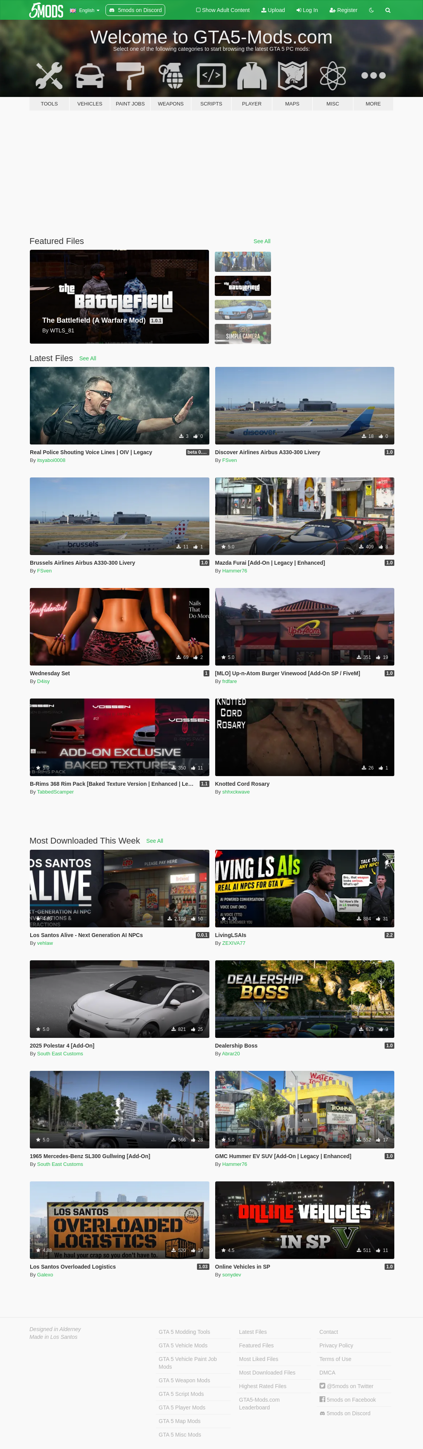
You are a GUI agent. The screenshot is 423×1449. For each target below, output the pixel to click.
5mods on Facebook (347, 1399)
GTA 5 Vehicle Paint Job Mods (188, 1363)
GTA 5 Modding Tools (184, 1332)
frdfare (229, 681)
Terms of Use (335, 1359)
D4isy (43, 681)
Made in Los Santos (53, 1337)
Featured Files (256, 1345)
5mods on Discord (345, 1413)
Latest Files (253, 1332)
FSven (229, 460)
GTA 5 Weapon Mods (184, 1380)
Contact (328, 1332)
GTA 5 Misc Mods (180, 1435)
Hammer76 (234, 571)
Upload (273, 10)
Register (343, 10)
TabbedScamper (55, 792)
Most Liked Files (258, 1359)
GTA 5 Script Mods (181, 1394)
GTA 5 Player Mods (182, 1407)
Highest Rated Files (263, 1386)
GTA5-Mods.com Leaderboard (259, 1404)
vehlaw (45, 943)
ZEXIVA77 (233, 943)
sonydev (231, 1275)
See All (262, 241)
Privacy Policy (336, 1345)
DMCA (327, 1372)
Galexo (45, 1275)
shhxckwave (236, 792)
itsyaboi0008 (51, 460)
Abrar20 (231, 1053)
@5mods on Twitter (346, 1386)
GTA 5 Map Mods (179, 1421)
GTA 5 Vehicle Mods (183, 1345)
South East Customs (60, 1053)
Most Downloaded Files (267, 1372)
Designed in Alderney (55, 1329)
